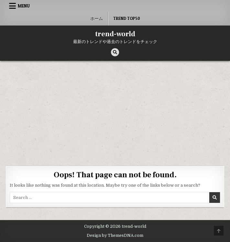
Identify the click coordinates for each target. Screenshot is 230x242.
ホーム (96, 18)
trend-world (115, 33)
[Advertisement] (115, 109)
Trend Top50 (126, 18)
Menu (24, 5)
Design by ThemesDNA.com (115, 235)
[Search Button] (115, 52)
